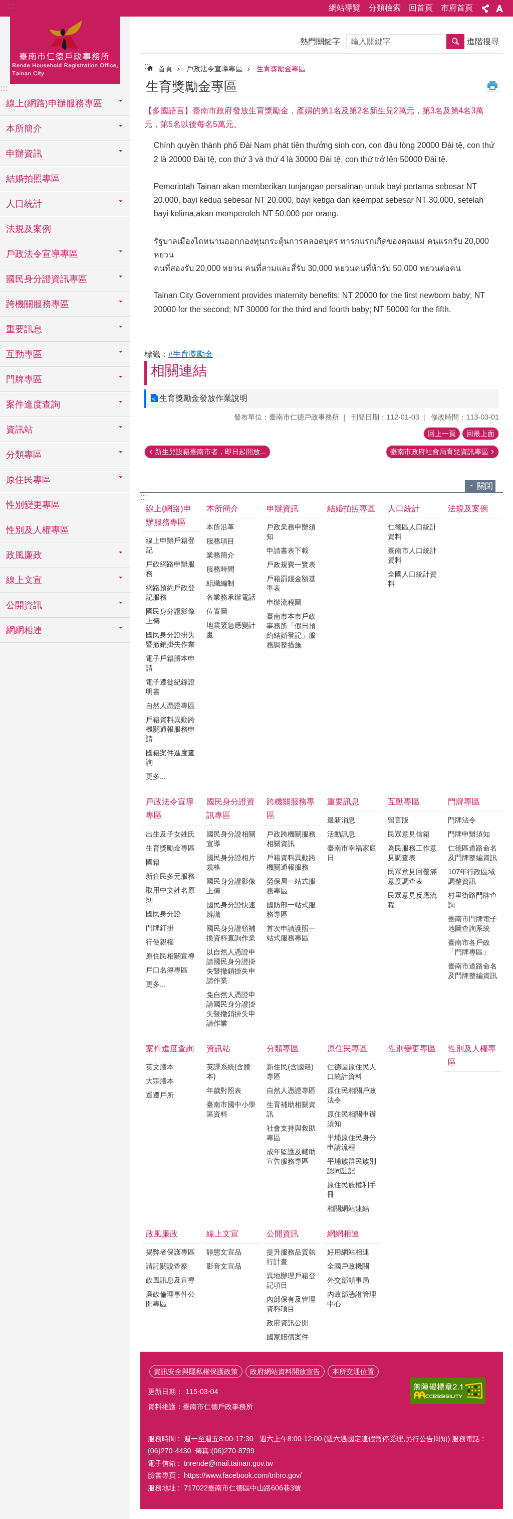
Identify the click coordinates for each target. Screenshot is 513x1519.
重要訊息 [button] (24, 329)
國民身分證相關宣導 (230, 839)
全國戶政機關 (348, 1266)
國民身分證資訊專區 (230, 808)
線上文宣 (222, 1233)
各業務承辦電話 (230, 597)
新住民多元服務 (170, 876)
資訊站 (218, 1048)
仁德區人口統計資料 (412, 531)
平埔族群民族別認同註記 (351, 1166)
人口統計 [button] (24, 204)
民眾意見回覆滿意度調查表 (412, 876)
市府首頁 (457, 8)
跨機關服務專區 (291, 808)
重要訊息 (343, 801)
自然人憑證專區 (170, 706)
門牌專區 (464, 801)
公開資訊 (283, 1233)
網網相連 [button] (24, 630)
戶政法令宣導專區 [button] (42, 254)
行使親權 (160, 942)
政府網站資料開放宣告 (285, 1371)
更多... (156, 776)
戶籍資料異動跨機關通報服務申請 (170, 729)
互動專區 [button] (24, 354)
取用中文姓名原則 (170, 895)
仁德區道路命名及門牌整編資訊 (472, 853)
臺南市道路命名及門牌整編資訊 (472, 971)
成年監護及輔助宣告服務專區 (291, 1156)
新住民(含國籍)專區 (290, 1071)
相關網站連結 (348, 1208)
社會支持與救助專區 (291, 1133)
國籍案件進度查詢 (170, 757)
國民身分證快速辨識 (230, 909)
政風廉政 (162, 1233)
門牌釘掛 (160, 928)
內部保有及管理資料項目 (291, 1304)
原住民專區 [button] (28, 480)
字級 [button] (499, 9)
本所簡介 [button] (24, 128)
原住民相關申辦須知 (351, 1119)
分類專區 (283, 1048)
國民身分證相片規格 (230, 862)
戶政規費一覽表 (291, 565)
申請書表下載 (288, 550)
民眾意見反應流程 (412, 900)
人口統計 (404, 508)
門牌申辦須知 (469, 834)
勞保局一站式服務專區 (291, 886)
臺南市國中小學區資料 (230, 1109)
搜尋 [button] (455, 41)
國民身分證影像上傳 (170, 616)
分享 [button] (485, 9)
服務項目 (220, 541)
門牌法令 (462, 820)
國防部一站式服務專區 (291, 909)
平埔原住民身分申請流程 (351, 1142)
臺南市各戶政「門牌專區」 (469, 947)
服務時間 (220, 569)
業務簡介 (220, 555)
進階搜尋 (483, 41)
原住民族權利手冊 (351, 1189)
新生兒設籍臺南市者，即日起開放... (210, 452)
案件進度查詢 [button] (33, 404)
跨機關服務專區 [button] (37, 304)
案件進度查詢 (170, 1048)
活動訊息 (341, 834)
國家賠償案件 (288, 1337)
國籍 (153, 862)
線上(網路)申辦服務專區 (168, 515)
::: (11, 6)
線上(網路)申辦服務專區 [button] (54, 103)
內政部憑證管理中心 (351, 1299)
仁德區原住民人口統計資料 (351, 1071)
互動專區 (404, 801)
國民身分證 (163, 914)
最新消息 (341, 820)
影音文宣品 (223, 1266)
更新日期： (165, 1392)
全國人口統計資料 (412, 579)
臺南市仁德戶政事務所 (65, 49)
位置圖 (216, 611)
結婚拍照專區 (33, 179)
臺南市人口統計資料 (412, 555)
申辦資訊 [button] (24, 154)
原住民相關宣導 (170, 956)
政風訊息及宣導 (170, 1280)
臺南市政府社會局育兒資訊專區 (439, 452)
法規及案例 (28, 229)
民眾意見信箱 (409, 834)
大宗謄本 (160, 1081)
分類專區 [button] (24, 455)
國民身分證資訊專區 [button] (46, 279)
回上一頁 (442, 434)
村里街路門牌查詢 (472, 900)
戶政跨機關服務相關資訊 (291, 839)
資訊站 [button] (19, 430)
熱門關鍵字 (320, 41)
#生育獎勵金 (190, 354)
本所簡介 (222, 508)
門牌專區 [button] (24, 379)
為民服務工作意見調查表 (412, 853)
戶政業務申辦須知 (291, 531)
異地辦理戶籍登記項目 (291, 1280)
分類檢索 (385, 8)
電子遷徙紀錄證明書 (170, 687)
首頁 (165, 69)
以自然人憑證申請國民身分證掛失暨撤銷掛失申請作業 (230, 966)
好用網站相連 (348, 1252)
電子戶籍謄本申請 (170, 663)
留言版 (398, 820)
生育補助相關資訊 (291, 1109)
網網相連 (343, 1233)
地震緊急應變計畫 (230, 630)
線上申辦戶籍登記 (170, 545)
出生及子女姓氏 (170, 834)
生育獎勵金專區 (281, 69)
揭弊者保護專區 (170, 1252)
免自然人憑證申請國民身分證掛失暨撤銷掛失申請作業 (230, 1009)
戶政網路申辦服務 (170, 569)
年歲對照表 (223, 1090)
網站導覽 (345, 8)
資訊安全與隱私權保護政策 (196, 1371)
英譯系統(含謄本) (228, 1071)
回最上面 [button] (480, 434)
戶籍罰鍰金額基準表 (291, 583)
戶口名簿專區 (167, 970)
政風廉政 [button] (24, 555)
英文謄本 (160, 1067)
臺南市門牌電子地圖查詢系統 (472, 923)
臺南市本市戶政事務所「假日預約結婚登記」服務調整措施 (291, 630)
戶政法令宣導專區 (214, 69)
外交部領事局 (348, 1280)
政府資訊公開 (288, 1323)
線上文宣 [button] (24, 580)
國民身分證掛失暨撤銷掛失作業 (170, 639)
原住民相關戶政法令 (351, 1095)
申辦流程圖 (284, 602)
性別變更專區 (33, 505)
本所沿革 (220, 527)
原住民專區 (347, 1048)
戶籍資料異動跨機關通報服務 (291, 862)
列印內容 (492, 85)
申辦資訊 (283, 508)
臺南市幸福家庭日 (351, 853)
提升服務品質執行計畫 (291, 1257)
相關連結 (179, 370)
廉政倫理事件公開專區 (170, 1299)
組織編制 (220, 583)
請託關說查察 (167, 1266)
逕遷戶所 (160, 1095)
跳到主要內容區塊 (5, 5)
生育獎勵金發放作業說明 (203, 398)
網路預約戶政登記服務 (170, 592)
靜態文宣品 (223, 1252)
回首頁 (421, 8)
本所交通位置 (353, 1371)
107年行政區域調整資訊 (471, 876)
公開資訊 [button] (24, 605)
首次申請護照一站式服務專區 (291, 933)
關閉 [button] (485, 486)
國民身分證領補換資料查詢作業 (230, 933)
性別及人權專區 (37, 530)
